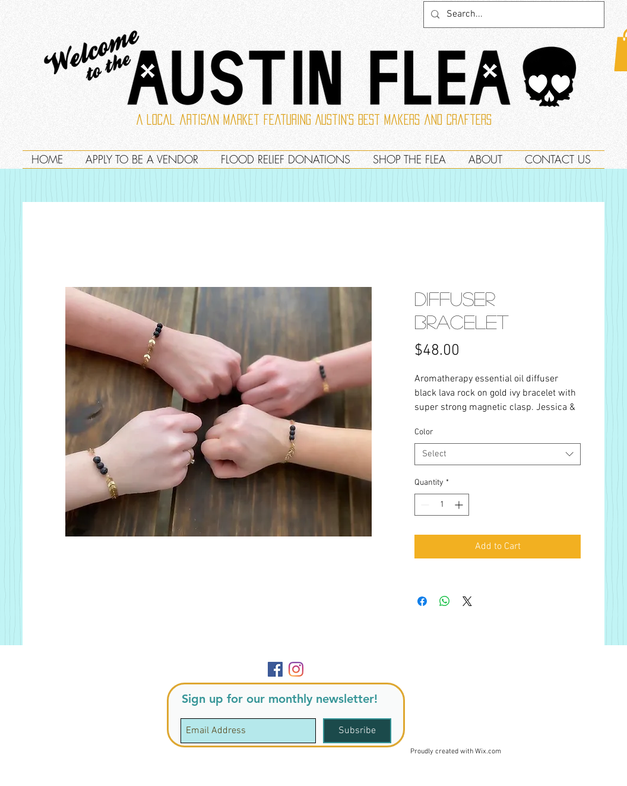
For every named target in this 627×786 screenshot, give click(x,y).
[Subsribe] (357, 730)
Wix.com (488, 751)
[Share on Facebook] (422, 601)
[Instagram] (296, 669)
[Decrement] (423, 504)
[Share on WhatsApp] (445, 601)
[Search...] (512, 14)
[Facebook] (275, 669)
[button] (578, 659)
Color (423, 432)
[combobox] (497, 454)
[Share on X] (467, 601)
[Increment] (459, 504)
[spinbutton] (441, 504)
